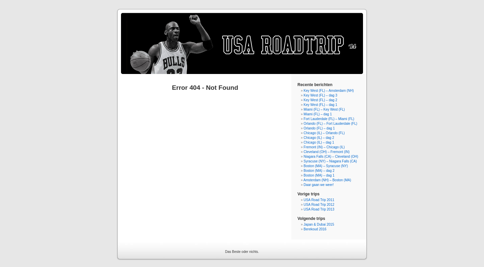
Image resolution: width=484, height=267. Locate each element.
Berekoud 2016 (315, 229)
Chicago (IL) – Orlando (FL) (324, 133)
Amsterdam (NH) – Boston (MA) (327, 180)
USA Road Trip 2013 (319, 209)
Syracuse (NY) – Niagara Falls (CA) (330, 161)
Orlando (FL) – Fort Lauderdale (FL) (330, 123)
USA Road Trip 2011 (319, 200)
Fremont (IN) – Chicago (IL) (324, 147)
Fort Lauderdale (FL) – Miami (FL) (329, 119)
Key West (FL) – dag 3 (320, 95)
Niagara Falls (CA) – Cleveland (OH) (331, 156)
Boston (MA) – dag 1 (319, 175)
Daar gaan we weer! (319, 185)
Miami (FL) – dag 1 (318, 114)
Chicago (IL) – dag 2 (319, 138)
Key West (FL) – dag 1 (320, 105)
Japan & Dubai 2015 (319, 224)
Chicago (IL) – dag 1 (319, 142)
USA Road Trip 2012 (319, 204)
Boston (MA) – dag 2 (319, 171)
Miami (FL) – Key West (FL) (324, 109)
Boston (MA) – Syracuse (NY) (326, 166)
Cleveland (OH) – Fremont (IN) (327, 152)
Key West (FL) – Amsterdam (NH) (329, 90)
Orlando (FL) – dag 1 (319, 128)
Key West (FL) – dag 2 (320, 100)
